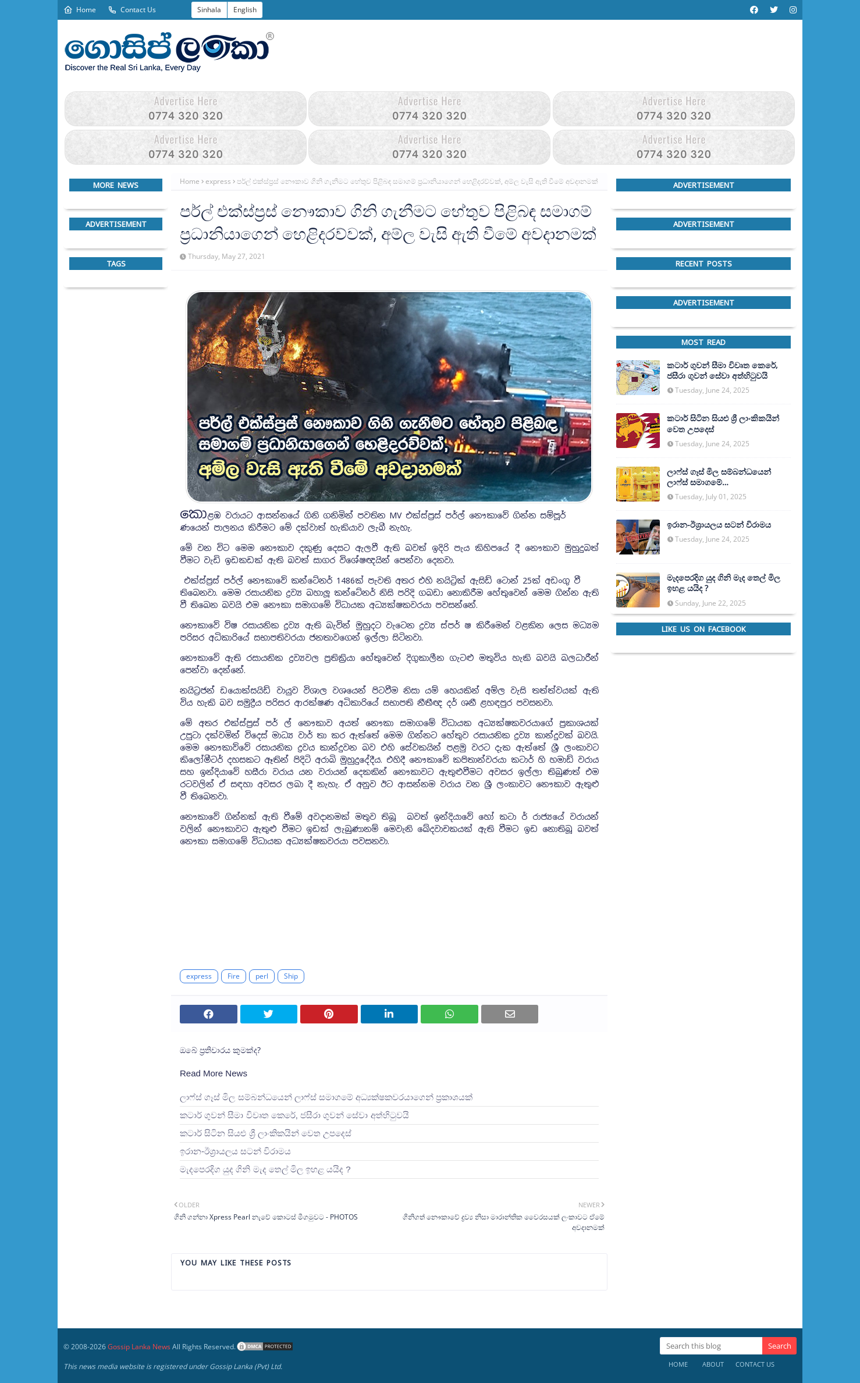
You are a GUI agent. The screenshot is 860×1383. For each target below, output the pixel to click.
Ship (291, 976)
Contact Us (132, 10)
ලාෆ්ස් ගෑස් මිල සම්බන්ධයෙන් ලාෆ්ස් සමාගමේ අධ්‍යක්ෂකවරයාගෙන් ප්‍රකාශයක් (326, 1097)
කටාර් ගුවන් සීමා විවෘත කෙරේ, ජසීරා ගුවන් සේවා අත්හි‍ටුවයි (294, 1115)
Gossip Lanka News (139, 1347)
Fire (234, 976)
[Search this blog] (711, 1345)
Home (79, 10)
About (713, 1364)
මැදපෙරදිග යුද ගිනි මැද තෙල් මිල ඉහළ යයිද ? (265, 1169)
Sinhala (209, 10)
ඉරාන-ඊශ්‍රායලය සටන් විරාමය (235, 1151)
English (245, 10)
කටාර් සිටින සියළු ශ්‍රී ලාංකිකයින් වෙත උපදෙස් (265, 1133)
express (218, 181)
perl (261, 976)
